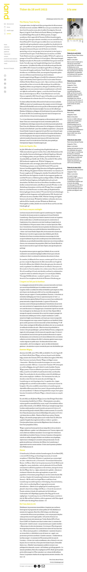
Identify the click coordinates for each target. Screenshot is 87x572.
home (5, 44)
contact (6, 56)
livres (8, 27)
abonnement (10, 24)
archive (9, 33)
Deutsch (6, 68)
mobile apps (10, 30)
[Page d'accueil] (6, 19)
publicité (6, 51)
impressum (7, 54)
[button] (43, 566)
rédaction (6, 47)
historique (7, 49)
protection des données (10, 58)
